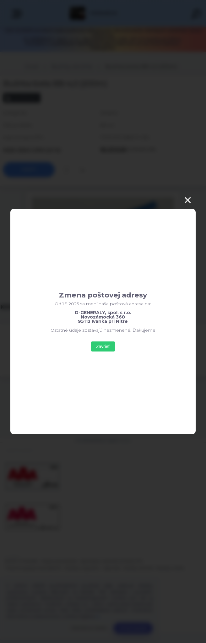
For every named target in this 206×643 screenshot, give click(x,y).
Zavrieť (103, 346)
